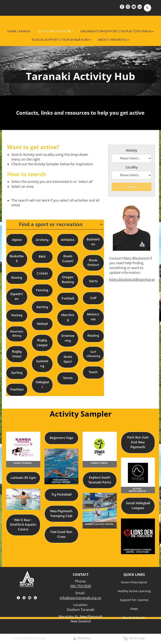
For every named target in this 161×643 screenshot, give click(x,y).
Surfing (16, 373)
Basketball (17, 259)
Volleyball (42, 385)
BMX (42, 257)
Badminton (93, 242)
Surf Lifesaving (93, 354)
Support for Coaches (134, 600)
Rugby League (42, 343)
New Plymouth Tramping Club (61, 514)
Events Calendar (134, 617)
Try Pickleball (61, 494)
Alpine (17, 240)
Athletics (67, 240)
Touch (93, 372)
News (134, 609)
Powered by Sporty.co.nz (29, 638)
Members (81, 638)
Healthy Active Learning (134, 591)
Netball (42, 324)
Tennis (68, 378)
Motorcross (93, 317)
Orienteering (67, 338)
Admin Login (134, 638)
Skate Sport (68, 359)
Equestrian (16, 297)
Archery (42, 240)
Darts (93, 281)
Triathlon (17, 389)
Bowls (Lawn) (67, 259)
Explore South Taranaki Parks (99, 480)
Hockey (16, 315)
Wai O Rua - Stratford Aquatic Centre (23, 524)
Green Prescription (134, 582)
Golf (93, 298)
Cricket (42, 273)
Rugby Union (17, 354)
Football (68, 298)
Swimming (42, 364)
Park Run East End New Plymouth (138, 442)
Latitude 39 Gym (23, 478)
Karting (42, 307)
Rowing (93, 335)
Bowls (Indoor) (93, 262)
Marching (67, 318)
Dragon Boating (68, 280)
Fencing (42, 290)
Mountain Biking (16, 333)
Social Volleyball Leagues (138, 506)
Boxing (16, 278)
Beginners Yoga (61, 438)
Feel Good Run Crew (61, 534)
